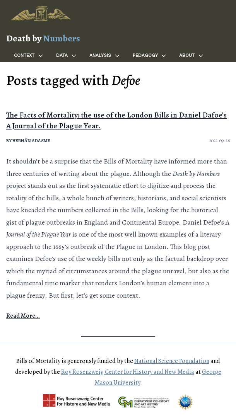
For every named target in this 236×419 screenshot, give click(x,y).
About (191, 56)
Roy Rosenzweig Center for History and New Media (127, 372)
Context (29, 56)
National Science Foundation (171, 361)
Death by (43, 38)
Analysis (104, 56)
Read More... (23, 316)
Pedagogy (150, 56)
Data (66, 56)
